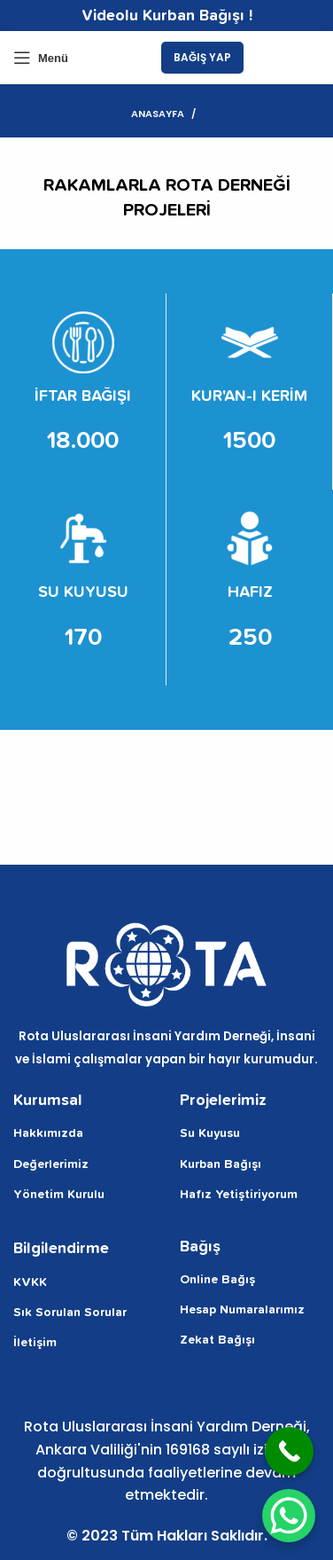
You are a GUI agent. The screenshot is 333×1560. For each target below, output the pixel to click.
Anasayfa (157, 113)
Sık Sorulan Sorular (70, 1312)
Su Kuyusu (210, 1133)
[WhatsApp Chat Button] (288, 1515)
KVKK (30, 1282)
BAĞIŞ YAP (202, 57)
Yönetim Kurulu (59, 1194)
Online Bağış (217, 1280)
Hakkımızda (48, 1133)
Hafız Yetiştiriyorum (239, 1194)
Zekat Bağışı (217, 1340)
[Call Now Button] (289, 1451)
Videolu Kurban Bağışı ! (166, 16)
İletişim (35, 1343)
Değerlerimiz (51, 1164)
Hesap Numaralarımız (242, 1310)
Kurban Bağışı (220, 1164)
